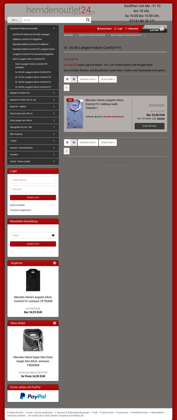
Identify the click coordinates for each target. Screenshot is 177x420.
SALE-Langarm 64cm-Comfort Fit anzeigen (31, 66)
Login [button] (118, 29)
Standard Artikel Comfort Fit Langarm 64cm (34, 49)
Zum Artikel (149, 126)
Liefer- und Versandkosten (39, 412)
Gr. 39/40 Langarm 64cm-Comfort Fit (33, 72)
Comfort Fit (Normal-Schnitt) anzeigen (31, 34)
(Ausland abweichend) (113, 116)
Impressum (122, 412)
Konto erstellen (17, 205)
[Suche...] (14, 20)
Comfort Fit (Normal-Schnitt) (24, 28)
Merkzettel (131, 29)
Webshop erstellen (16, 415)
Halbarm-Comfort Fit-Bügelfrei (27, 39)
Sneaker (14, 154)
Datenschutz (107, 412)
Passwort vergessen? (20, 210)
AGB (94, 412)
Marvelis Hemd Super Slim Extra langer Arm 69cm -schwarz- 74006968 (33, 361)
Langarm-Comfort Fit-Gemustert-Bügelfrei (33, 54)
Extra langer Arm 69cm (21, 120)
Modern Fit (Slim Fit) (20, 93)
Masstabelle (157, 412)
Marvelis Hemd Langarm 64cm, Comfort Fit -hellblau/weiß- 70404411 (105, 104)
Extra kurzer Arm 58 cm (21, 113)
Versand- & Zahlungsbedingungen (72, 412)
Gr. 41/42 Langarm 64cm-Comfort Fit (33, 77)
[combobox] (88, 79)
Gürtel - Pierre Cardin (20, 161)
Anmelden (33, 197)
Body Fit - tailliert (18, 106)
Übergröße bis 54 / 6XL (21, 127)
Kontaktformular (139, 412)
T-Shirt (13, 141)
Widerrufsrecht (15, 412)
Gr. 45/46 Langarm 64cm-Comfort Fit (33, 87)
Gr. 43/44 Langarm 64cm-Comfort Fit (33, 82)
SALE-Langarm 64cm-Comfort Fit (29, 59)
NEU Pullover (16, 134)
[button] (104, 29)
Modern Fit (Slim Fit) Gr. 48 (23, 100)
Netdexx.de (78, 415)
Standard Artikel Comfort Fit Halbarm (30, 44)
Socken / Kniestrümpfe (21, 147)
